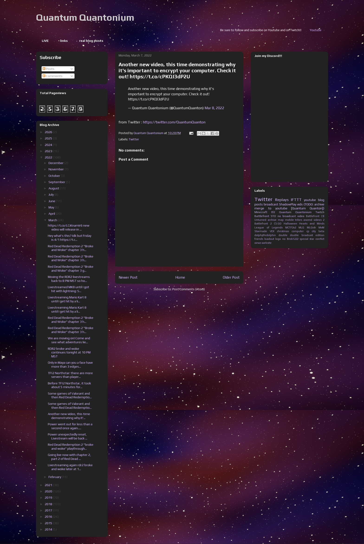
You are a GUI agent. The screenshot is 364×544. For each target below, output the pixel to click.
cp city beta (315, 231)
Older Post (231, 277)
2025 (49, 138)
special (304, 238)
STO (273, 216)
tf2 (273, 212)
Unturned (260, 219)
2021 (49, 485)
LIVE (45, 41)
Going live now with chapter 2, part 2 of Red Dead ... (69, 457)
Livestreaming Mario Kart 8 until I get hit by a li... (67, 299)
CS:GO (277, 223)
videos (318, 219)
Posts (48, 69)
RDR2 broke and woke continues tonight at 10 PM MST (69, 352)
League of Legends (268, 227)
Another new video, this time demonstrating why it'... (69, 416)
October (55, 176)
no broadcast (287, 216)
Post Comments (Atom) (188, 289)
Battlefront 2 (263, 223)
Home (180, 277)
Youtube (324, 30)
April (52, 213)
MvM (321, 227)
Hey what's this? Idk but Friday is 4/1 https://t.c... (69, 237)
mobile (289, 219)
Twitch (319, 212)
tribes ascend (303, 219)
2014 (49, 529)
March (53, 220)
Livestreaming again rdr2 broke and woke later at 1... (70, 467)
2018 (49, 504)
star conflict (316, 238)
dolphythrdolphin (265, 235)
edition (319, 235)
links (64, 41)
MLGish (311, 227)
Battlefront (261, 216)
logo (278, 238)
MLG (301, 227)
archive (272, 219)
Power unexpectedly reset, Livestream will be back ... (67, 436)
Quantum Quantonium (85, 17)
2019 (49, 497)
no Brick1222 (290, 238)
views (257, 242)
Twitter (134, 139)
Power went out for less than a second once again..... (70, 426)
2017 (49, 510)
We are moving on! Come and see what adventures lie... (69, 340)
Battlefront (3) (315, 216)
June (52, 201)
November (57, 169)
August (54, 188)
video (300, 216)
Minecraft (260, 212)
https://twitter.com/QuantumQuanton (174, 122)
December (56, 163)
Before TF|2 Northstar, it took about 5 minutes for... (69, 385)
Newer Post (128, 277)
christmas (283, 231)
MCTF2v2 (290, 227)
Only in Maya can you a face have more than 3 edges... (70, 364)
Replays (282, 199)
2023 (49, 151)
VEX (272, 231)
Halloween (290, 223)
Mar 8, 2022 (214, 108)
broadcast (271, 204)
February (55, 477)
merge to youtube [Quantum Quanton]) (289, 208)
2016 (49, 516)
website (267, 242)
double (283, 235)
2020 (49, 491)
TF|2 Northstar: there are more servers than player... (70, 375)
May (52, 207)
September (57, 182)
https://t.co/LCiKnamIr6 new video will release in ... (68, 227)
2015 (49, 523)
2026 (49, 132)
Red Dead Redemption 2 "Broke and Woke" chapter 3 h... (70, 248)
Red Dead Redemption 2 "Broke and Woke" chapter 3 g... (70, 268)
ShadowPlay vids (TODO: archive (301, 204)
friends (258, 238)
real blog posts (91, 41)
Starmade (260, 231)
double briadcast (301, 235)
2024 (49, 145)
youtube (310, 200)
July (51, 194)
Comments (52, 76)
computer (298, 231)
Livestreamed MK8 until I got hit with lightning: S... (68, 289)
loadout (269, 238)
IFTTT (296, 199)
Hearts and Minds (311, 223)
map (281, 219)
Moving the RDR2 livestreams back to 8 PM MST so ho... (69, 279)
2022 (49, 157)
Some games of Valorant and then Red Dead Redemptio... (70, 395)
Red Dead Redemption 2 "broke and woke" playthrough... (70, 446)
